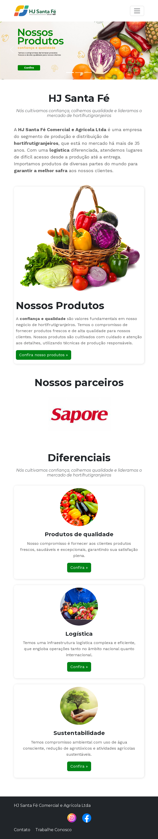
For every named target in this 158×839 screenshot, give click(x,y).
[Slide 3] (88, 72)
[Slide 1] (70, 72)
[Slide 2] (79, 72)
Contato (22, 829)
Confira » (79, 567)
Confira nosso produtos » (43, 354)
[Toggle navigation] (137, 11)
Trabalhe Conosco (53, 829)
